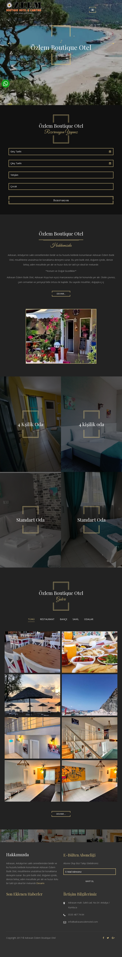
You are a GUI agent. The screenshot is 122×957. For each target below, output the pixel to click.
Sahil (76, 619)
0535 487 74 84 (76, 914)
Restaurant (47, 619)
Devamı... (61, 293)
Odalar (88, 619)
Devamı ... (61, 814)
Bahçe (63, 619)
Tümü (31, 619)
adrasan (32, 695)
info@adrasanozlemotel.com (83, 921)
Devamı (40, 883)
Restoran (89, 652)
